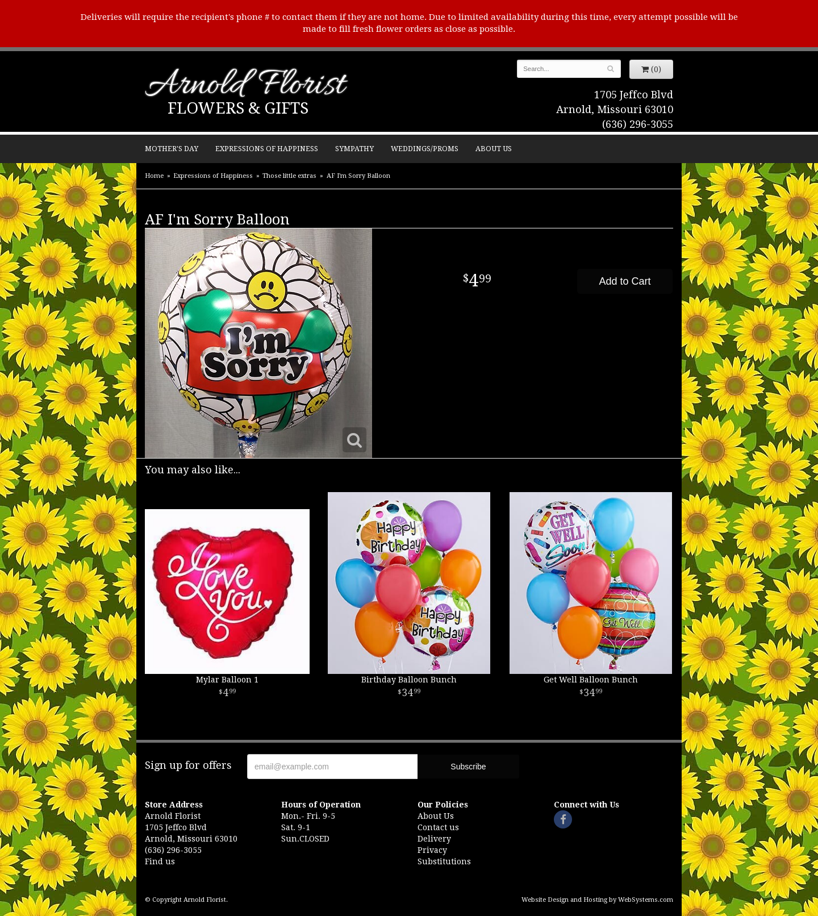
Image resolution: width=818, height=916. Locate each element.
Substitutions (444, 861)
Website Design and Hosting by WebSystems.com (597, 899)
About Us (493, 148)
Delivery (434, 838)
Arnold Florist (245, 86)
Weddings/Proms (424, 148)
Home (154, 176)
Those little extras (289, 176)
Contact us (438, 827)
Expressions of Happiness (266, 148)
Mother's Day (171, 148)
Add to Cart (624, 281)
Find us (160, 861)
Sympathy (354, 148)
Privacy (432, 850)
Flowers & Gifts (238, 108)
